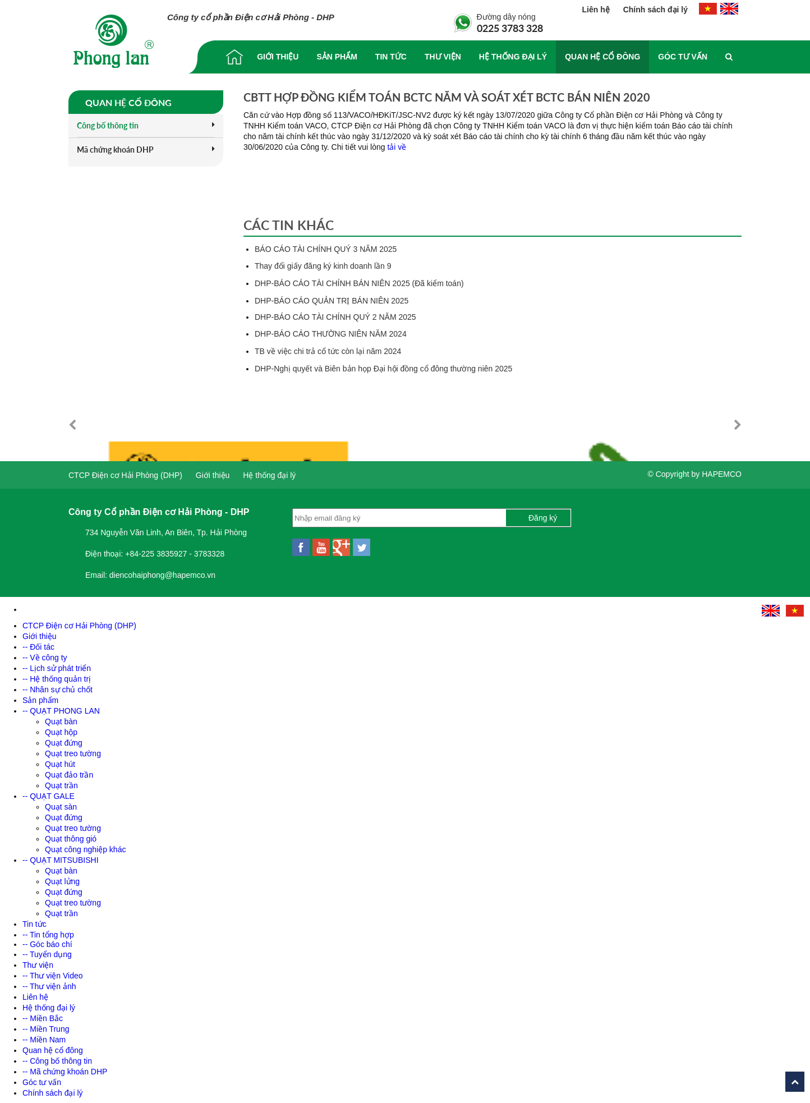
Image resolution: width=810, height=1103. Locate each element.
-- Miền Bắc (42, 1015)
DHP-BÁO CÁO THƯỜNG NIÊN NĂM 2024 (331, 333)
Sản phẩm (336, 56)
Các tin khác (288, 225)
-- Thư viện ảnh (49, 983)
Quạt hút (60, 761)
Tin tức (391, 56)
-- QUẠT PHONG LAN (61, 708)
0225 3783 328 (510, 28)
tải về (396, 147)
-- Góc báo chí (47, 941)
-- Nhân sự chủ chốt (57, 686)
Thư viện (443, 56)
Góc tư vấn (682, 56)
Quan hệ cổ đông (602, 56)
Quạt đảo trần (69, 771)
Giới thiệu (277, 56)
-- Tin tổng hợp (48, 931)
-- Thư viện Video (52, 972)
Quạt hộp (61, 729)
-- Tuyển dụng (47, 951)
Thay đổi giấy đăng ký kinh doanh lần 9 (323, 265)
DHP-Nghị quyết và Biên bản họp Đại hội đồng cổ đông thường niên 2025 (383, 368)
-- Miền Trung (45, 1026)
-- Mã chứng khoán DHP (64, 1068)
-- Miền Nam (44, 1036)
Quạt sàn (61, 803)
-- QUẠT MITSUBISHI (60, 857)
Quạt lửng (62, 878)
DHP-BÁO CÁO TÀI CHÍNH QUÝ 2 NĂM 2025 (335, 316)
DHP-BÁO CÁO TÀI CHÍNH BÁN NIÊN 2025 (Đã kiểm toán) (359, 283)
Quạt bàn (61, 718)
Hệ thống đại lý (513, 56)
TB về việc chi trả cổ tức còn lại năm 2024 (328, 351)
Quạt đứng (63, 740)
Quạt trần (61, 782)
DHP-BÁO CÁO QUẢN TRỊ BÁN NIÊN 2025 (331, 300)
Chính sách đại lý (655, 9)
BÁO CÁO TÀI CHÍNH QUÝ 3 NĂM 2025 (326, 249)
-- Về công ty (44, 654)
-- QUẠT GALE (48, 793)
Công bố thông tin (146, 125)
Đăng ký (542, 515)
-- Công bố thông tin (57, 1058)
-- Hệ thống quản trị (56, 676)
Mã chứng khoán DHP (146, 149)
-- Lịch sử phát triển (56, 665)
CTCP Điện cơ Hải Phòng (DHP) (125, 472)
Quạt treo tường (73, 750)
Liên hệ (597, 9)
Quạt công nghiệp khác (85, 846)
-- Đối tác (38, 644)
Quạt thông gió (70, 835)
